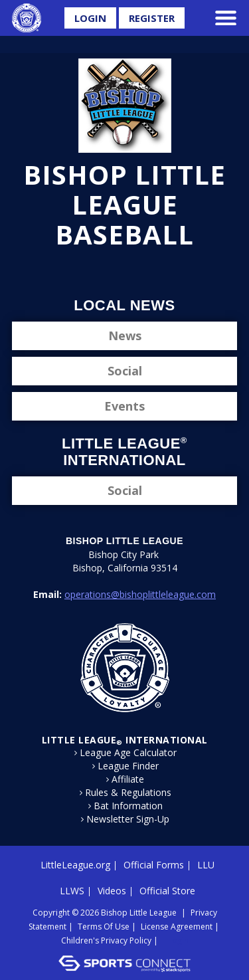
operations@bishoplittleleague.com (140, 594)
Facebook (92, 271)
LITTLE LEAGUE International (125, 740)
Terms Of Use (103, 926)
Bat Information (128, 806)
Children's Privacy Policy (106, 940)
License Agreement (176, 926)
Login (90, 18)
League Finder (128, 766)
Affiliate (128, 779)
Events (124, 406)
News (124, 335)
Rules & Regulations (128, 793)
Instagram (137, 271)
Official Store (167, 890)
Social (125, 371)
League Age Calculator (128, 753)
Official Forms (154, 864)
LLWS (72, 890)
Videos (112, 890)
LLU (205, 864)
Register (152, 18)
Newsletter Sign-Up (127, 819)
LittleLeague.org (75, 864)
